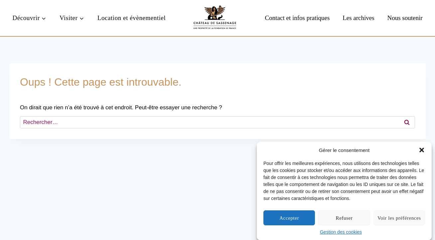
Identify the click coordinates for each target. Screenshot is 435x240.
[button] (421, 150)
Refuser (344, 218)
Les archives (358, 17)
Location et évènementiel (131, 17)
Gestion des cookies (341, 232)
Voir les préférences (399, 218)
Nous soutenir (404, 17)
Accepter (289, 218)
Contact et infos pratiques (297, 17)
